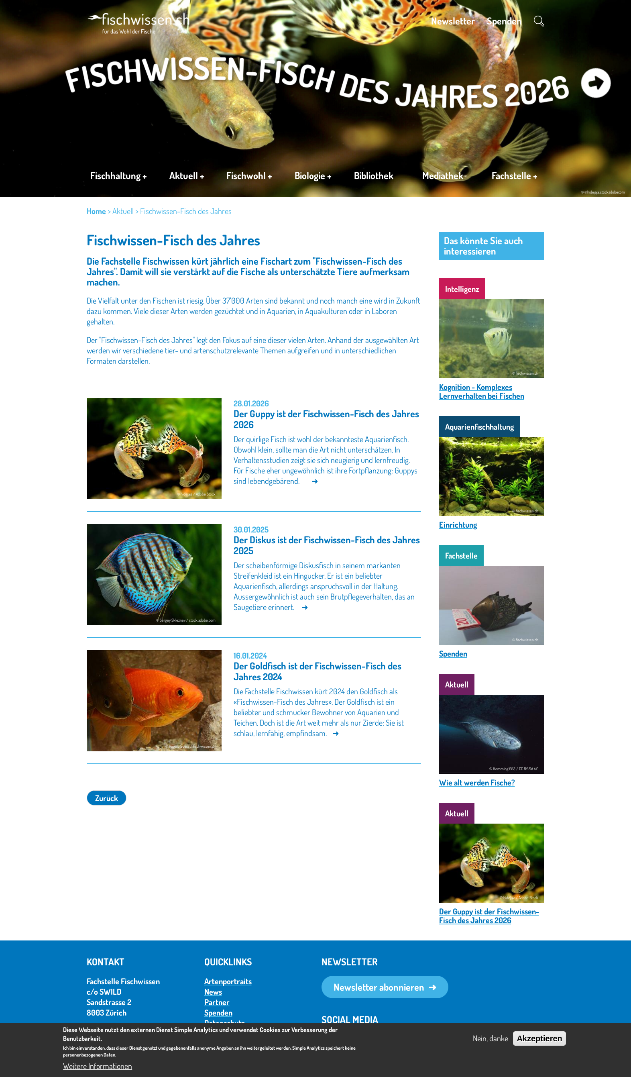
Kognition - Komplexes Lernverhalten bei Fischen (481, 391)
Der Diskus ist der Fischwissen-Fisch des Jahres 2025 (327, 544)
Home (96, 211)
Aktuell (186, 176)
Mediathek (442, 175)
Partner (217, 1002)
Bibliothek (373, 175)
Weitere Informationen (97, 1066)
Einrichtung (458, 524)
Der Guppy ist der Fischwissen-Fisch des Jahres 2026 (326, 418)
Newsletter (453, 20)
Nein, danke (490, 1038)
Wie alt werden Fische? (477, 782)
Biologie (313, 176)
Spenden (504, 20)
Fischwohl (249, 176)
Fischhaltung (118, 176)
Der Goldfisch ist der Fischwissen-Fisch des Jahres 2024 (317, 670)
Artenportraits (228, 981)
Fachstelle (514, 177)
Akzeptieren (539, 1038)
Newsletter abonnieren (379, 987)
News (213, 991)
